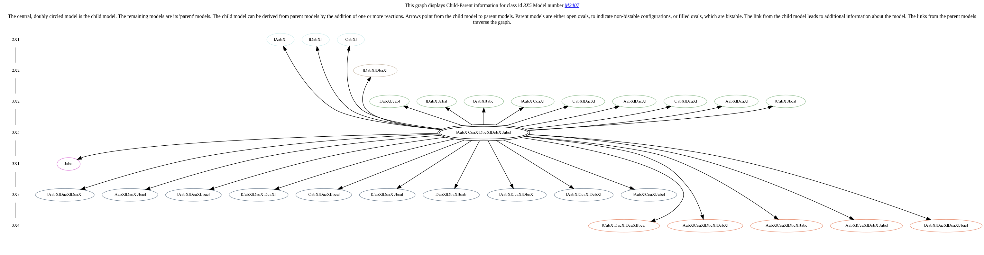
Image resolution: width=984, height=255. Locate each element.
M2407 (572, 5)
